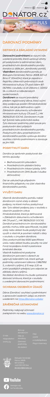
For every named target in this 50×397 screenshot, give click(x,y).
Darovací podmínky (22, 342)
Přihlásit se (30, 7)
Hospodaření (8, 339)
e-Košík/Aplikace (40, 340)
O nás (5, 336)
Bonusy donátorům (23, 331)
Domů (44, 3)
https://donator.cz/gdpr (31, 299)
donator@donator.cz (23, 368)
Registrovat (42, 7)
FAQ (34, 334)
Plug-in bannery (40, 343)
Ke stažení (22, 347)
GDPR (35, 337)
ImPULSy (7, 342)
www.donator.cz (35, 313)
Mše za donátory (22, 337)
